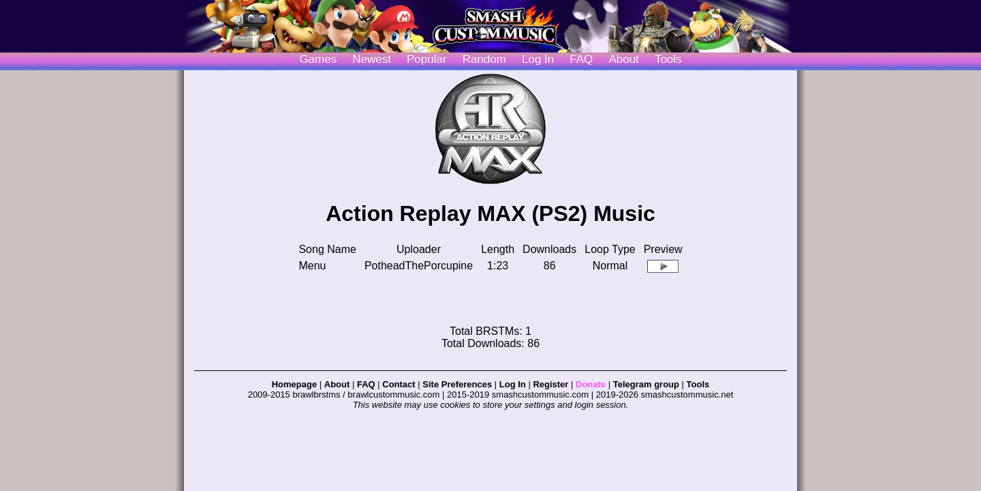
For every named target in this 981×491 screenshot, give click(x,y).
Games (318, 59)
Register (550, 384)
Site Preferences (457, 384)
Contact (398, 384)
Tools (668, 59)
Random (484, 59)
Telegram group (646, 384)
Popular (427, 59)
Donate (591, 384)
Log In (512, 384)
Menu (312, 265)
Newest (371, 59)
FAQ (581, 59)
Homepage (294, 384)
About (623, 59)
